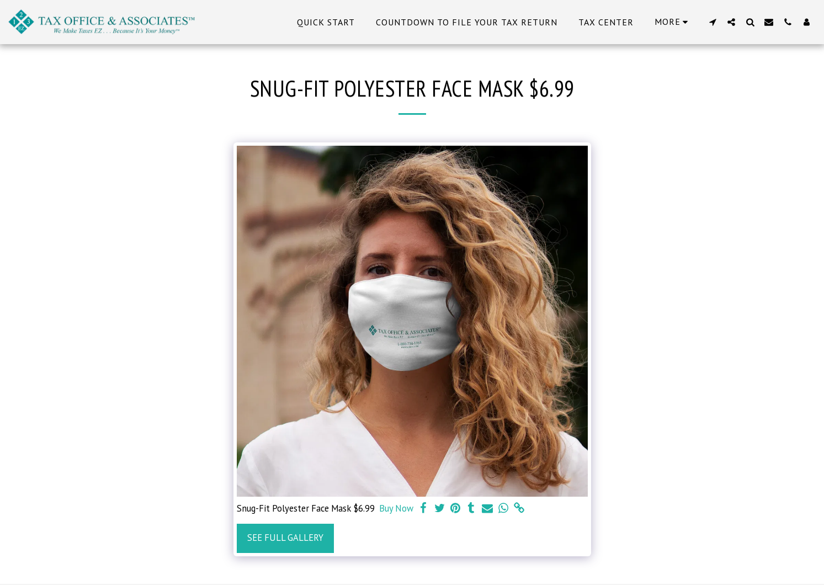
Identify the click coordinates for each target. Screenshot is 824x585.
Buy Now (396, 508)
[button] (712, 21)
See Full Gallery (285, 537)
